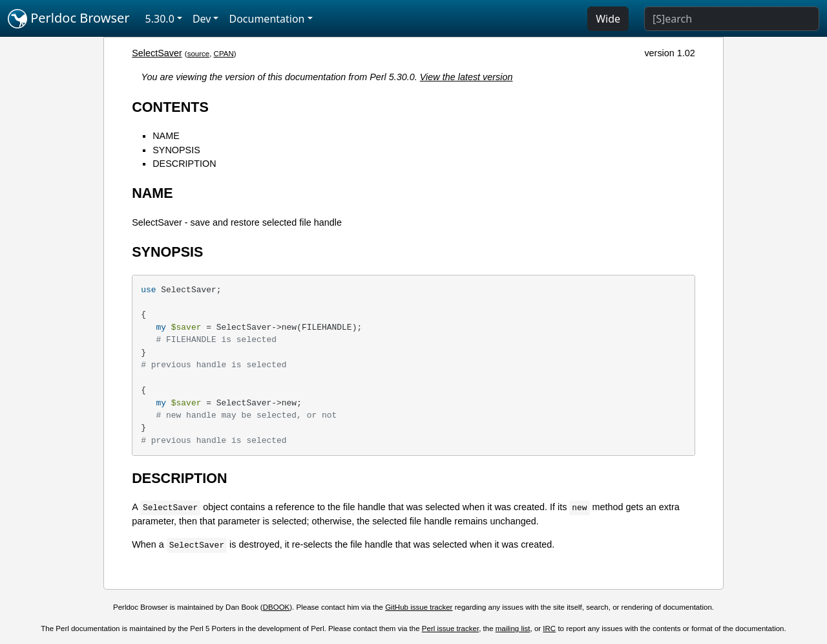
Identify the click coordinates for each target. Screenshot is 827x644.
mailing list (513, 628)
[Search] (731, 18)
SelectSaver (157, 53)
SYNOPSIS (176, 150)
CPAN (224, 54)
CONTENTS (170, 107)
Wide (608, 19)
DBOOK (276, 607)
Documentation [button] (266, 19)
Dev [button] (202, 19)
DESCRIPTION (184, 163)
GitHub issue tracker (418, 607)
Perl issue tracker (450, 628)
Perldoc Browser (69, 18)
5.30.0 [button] (159, 19)
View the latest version (466, 77)
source (198, 54)
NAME (166, 136)
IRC (549, 628)
